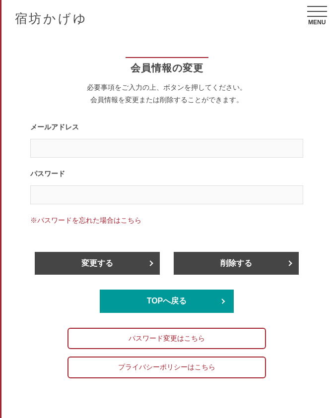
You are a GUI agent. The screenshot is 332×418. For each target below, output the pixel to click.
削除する (236, 263)
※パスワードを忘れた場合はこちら (85, 220)
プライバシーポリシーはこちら (166, 367)
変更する (97, 263)
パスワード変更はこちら (167, 338)
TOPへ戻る (167, 301)
